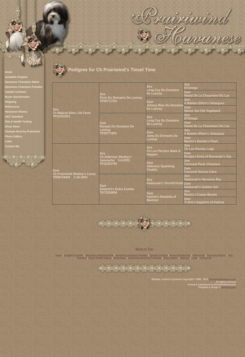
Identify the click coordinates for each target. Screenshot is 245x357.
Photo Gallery (13, 136)
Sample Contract (15, 91)
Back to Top (144, 249)
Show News (12, 126)
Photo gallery (170, 258)
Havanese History (16, 111)
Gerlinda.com (228, 287)
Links (8, 141)
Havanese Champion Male (99, 255)
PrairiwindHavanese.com (222, 279)
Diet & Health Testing (18, 121)
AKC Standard (14, 116)
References (12, 106)
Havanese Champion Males (22, 81)
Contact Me (12, 146)
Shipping (10, 101)
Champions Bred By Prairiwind (145, 258)
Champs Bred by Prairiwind (22, 131)
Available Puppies (16, 76)
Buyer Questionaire (17, 96)
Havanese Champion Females (24, 86)
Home (8, 72)
